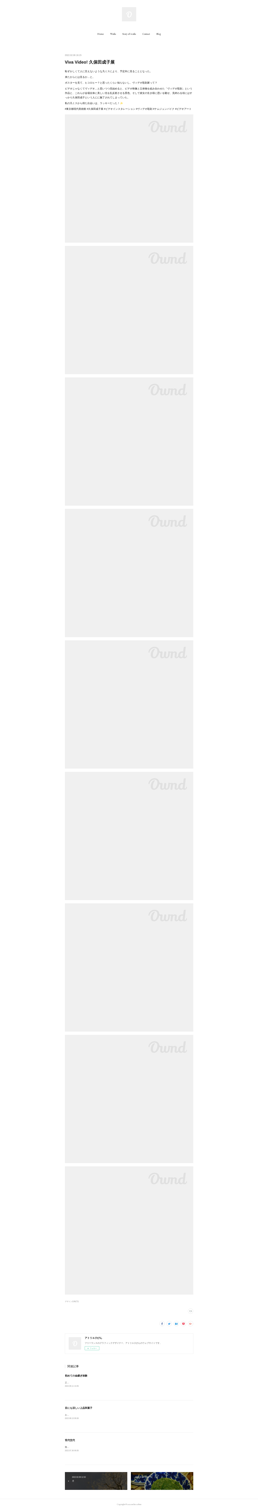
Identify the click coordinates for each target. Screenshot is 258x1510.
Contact (146, 33)
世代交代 (70, 1440)
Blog (158, 33)
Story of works (129, 33)
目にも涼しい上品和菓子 (78, 1407)
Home (100, 33)
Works (113, 33)
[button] (100, 34)
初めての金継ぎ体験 (76, 1375)
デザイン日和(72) (72, 1301)
